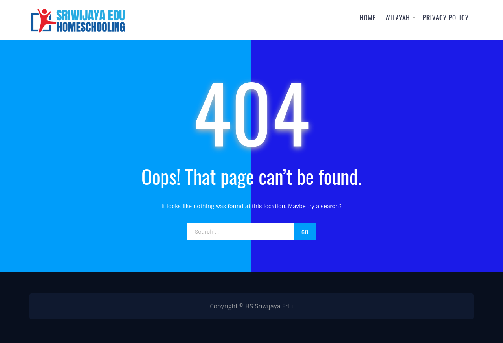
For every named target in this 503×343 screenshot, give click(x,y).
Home (368, 17)
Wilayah (397, 17)
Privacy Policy (446, 17)
